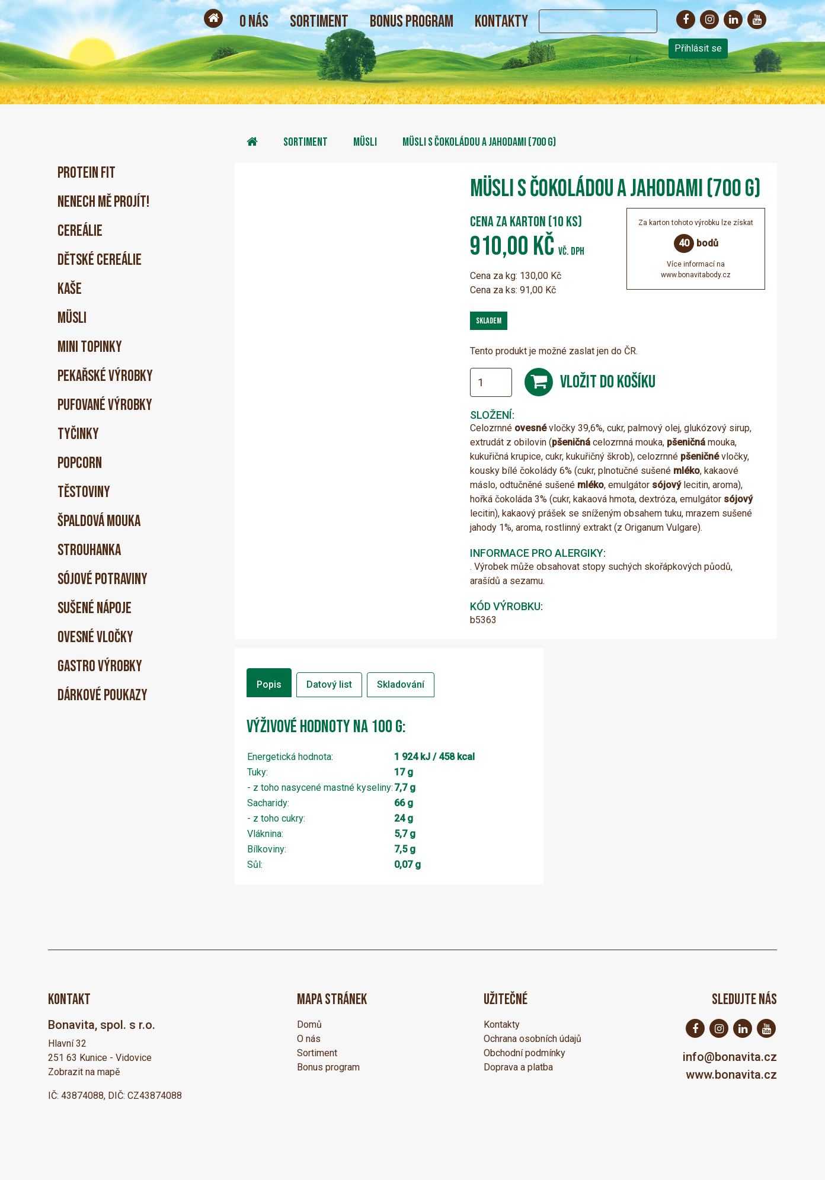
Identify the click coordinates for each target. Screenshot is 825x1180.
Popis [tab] (269, 684)
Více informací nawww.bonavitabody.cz (696, 269)
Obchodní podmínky (524, 1053)
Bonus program (411, 21)
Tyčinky (78, 434)
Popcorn (79, 463)
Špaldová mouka (98, 521)
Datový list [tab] (329, 684)
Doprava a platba (518, 1067)
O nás (253, 21)
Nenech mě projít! (103, 202)
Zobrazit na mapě (84, 1072)
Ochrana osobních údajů (532, 1038)
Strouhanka (89, 550)
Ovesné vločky (95, 638)
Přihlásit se (698, 48)
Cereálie (80, 231)
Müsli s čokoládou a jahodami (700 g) (479, 142)
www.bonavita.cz (731, 1074)
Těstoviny (83, 492)
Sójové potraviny (102, 579)
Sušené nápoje (94, 608)
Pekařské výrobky (105, 376)
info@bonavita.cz (730, 1057)
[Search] (586, 21)
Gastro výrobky (99, 667)
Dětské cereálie (99, 260)
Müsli (72, 318)
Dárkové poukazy (102, 696)
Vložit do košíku (607, 382)
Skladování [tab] (400, 684)
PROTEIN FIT (86, 173)
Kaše (69, 289)
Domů (309, 1024)
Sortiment (319, 21)
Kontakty (501, 21)
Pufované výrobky (104, 405)
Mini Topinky (89, 347)
